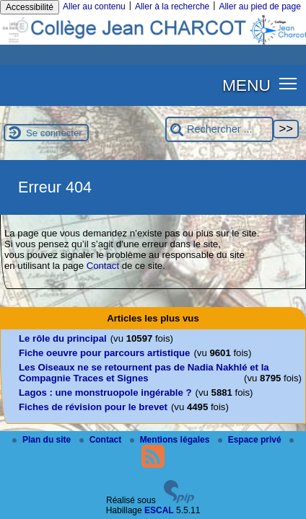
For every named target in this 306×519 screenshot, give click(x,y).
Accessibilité (29, 7)
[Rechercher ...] (219, 129)
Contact (103, 265)
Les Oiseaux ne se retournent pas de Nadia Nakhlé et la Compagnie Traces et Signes (144, 372)
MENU (246, 85)
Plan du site (43, 440)
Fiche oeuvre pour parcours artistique (104, 352)
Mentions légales (171, 440)
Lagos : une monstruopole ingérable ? (105, 392)
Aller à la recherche (172, 6)
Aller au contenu (94, 6)
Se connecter (54, 133)
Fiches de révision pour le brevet (93, 407)
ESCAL (159, 510)
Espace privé (251, 440)
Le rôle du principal (63, 338)
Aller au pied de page (259, 6)
